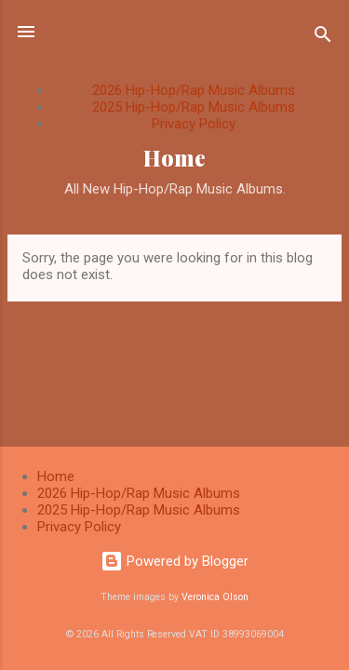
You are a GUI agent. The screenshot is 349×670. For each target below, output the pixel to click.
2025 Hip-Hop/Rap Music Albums (193, 107)
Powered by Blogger (174, 561)
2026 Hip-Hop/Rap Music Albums (193, 90)
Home (174, 157)
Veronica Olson (214, 597)
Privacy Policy (193, 123)
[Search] (323, 37)
